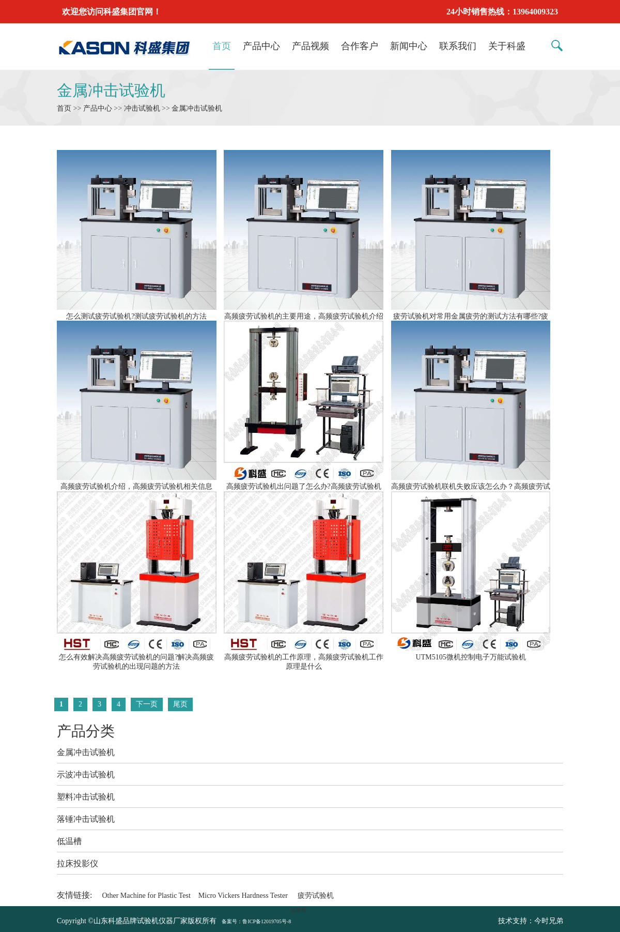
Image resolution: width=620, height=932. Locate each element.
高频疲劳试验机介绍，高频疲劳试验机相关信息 (136, 482)
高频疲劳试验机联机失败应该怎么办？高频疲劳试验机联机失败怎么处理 (471, 487)
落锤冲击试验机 (86, 819)
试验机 (298, 910)
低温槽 (69, 841)
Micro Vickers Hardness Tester (243, 895)
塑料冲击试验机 (86, 796)
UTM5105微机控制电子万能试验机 (471, 652)
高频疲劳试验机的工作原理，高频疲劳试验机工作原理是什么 (303, 657)
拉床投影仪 (77, 863)
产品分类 (86, 731)
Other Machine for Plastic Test (146, 895)
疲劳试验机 (316, 895)
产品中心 (261, 46)
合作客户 (359, 46)
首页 (221, 46)
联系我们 (457, 46)
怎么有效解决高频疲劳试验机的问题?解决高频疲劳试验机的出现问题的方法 (136, 657)
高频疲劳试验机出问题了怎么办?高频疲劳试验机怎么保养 (303, 487)
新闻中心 (408, 46)
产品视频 (310, 46)
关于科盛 (506, 46)
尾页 (180, 704)
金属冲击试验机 (111, 90)
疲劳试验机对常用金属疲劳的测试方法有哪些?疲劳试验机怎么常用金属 (471, 316)
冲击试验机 (142, 108)
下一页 (147, 704)
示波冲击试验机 (86, 774)
